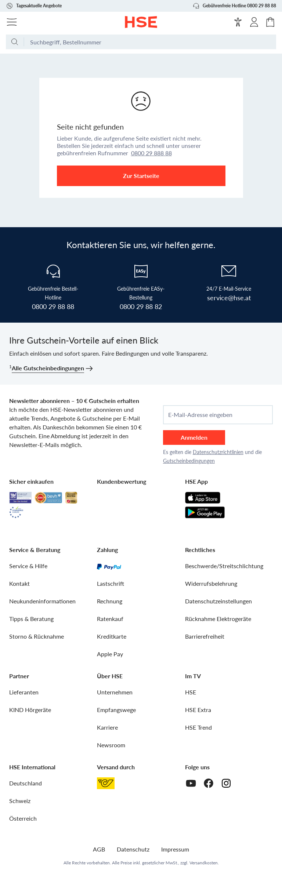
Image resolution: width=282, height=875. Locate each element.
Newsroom (111, 744)
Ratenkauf (110, 618)
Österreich (23, 818)
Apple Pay (110, 653)
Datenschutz (133, 849)
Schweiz (19, 800)
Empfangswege (116, 709)
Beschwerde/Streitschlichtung (224, 565)
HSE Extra (198, 709)
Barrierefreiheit (204, 636)
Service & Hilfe (28, 565)
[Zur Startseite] (141, 22)
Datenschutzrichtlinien (218, 452)
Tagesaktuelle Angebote (34, 6)
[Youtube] (191, 783)
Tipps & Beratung (31, 618)
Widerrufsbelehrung (211, 583)
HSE (190, 692)
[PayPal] (109, 566)
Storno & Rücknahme (36, 636)
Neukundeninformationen (42, 601)
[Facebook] (208, 783)
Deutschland (25, 783)
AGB (99, 849)
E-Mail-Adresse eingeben (200, 415)
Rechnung (109, 601)
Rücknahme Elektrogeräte (218, 618)
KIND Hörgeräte (30, 709)
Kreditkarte (111, 636)
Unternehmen (115, 692)
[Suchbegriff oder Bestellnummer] (150, 42)
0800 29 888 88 (151, 152)
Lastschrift (110, 583)
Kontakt (19, 583)
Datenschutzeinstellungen (218, 601)
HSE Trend (198, 727)
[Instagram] (226, 783)
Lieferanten (24, 692)
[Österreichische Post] (106, 783)
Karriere (107, 727)
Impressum (175, 849)
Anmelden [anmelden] (194, 437)
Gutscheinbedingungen (189, 461)
